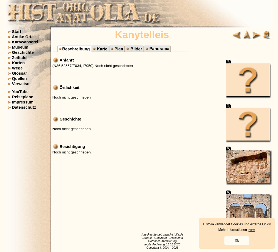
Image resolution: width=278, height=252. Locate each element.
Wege (17, 68)
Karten (18, 63)
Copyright (160, 237)
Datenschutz (24, 107)
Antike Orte (23, 37)
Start (16, 31)
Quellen (19, 78)
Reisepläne (22, 97)
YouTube (20, 91)
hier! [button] (252, 230)
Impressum (23, 102)
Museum (20, 47)
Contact (147, 237)
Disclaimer (176, 237)
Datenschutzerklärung (162, 241)
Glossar (19, 73)
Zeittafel (19, 57)
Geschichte (23, 52)
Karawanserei (25, 42)
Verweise (20, 84)
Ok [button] (237, 240)
